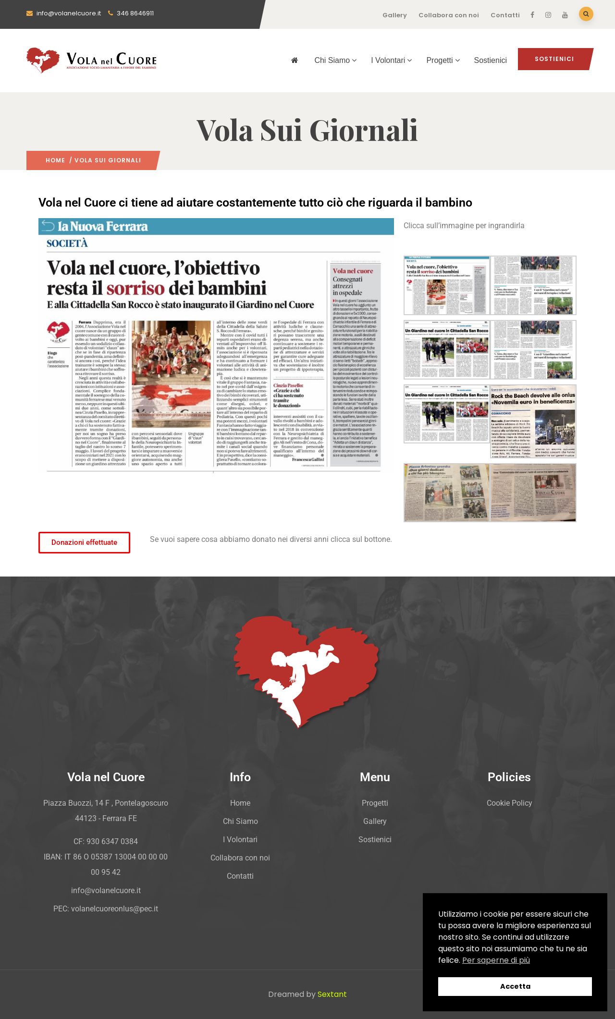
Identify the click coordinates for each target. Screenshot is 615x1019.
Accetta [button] (515, 986)
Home (55, 160)
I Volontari (391, 60)
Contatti (505, 15)
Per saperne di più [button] (496, 960)
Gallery (394, 15)
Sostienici (490, 60)
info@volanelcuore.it (63, 13)
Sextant (332, 994)
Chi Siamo (335, 60)
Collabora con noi (448, 15)
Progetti (442, 60)
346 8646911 (131, 13)
